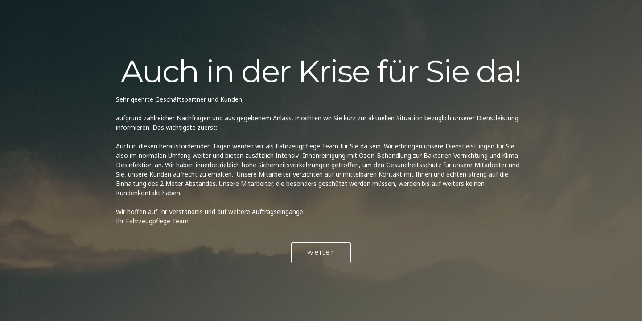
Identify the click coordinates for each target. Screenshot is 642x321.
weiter (321, 252)
